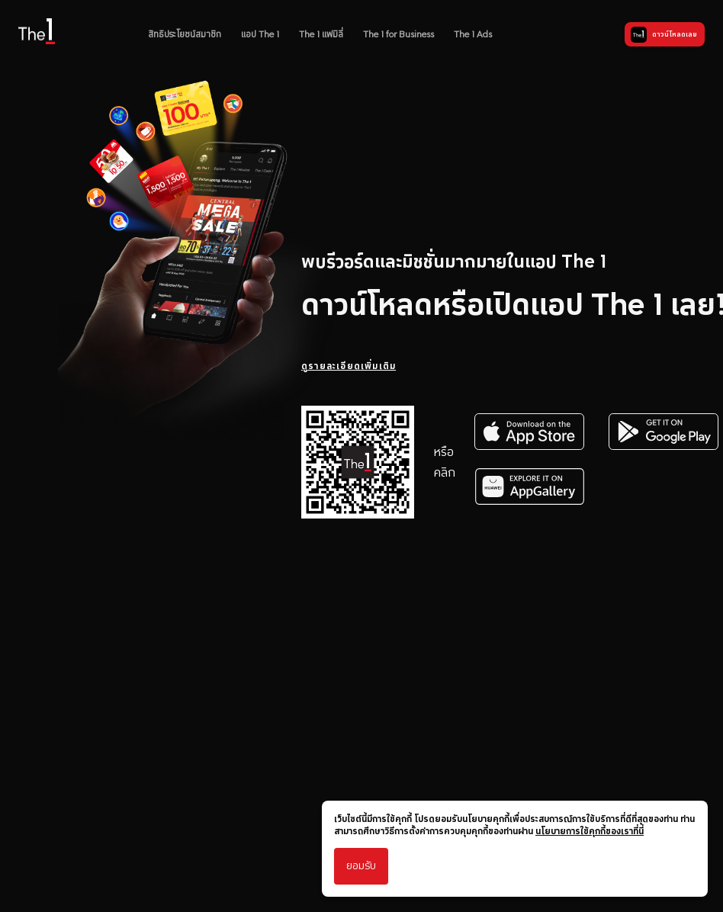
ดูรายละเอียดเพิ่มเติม (348, 366)
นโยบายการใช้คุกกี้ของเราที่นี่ (589, 831)
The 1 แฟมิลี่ (321, 34)
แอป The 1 (260, 34)
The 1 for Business (398, 34)
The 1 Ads (473, 34)
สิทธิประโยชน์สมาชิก (184, 34)
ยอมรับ (361, 866)
